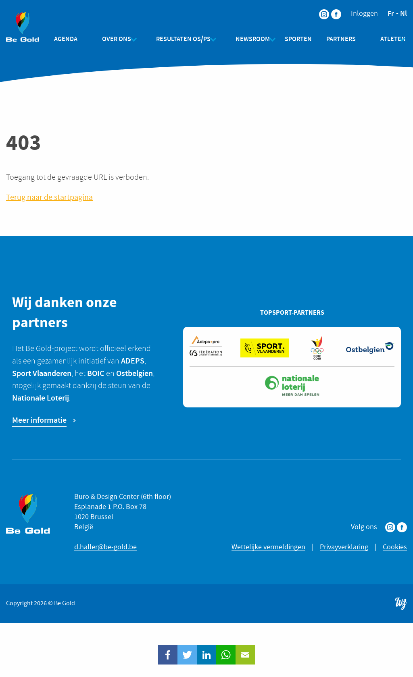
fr (391, 13)
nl (403, 13)
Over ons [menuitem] (116, 39)
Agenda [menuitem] (72, 39)
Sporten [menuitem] (295, 39)
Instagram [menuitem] (319, 9)
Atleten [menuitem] (383, 39)
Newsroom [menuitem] (246, 39)
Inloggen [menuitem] (364, 13)
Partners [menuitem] (338, 39)
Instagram (390, 527)
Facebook (402, 527)
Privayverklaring (344, 547)
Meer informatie (39, 420)
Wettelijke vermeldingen (268, 547)
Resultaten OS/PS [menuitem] (180, 39)
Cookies (395, 547)
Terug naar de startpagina (49, 198)
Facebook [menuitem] (331, 9)
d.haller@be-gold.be (105, 547)
